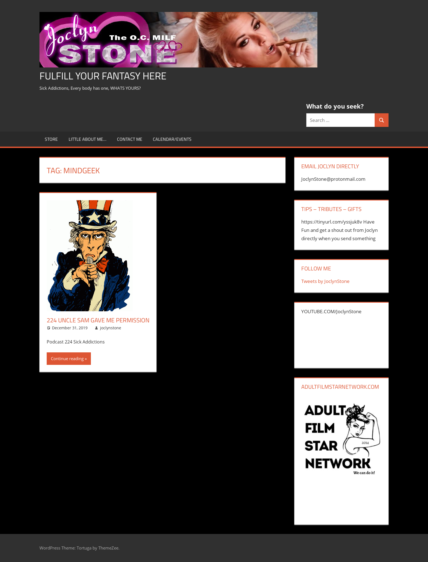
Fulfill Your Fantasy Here (102, 75)
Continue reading (67, 358)
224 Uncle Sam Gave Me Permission (98, 320)
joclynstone (110, 327)
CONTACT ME (129, 139)
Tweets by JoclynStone (325, 281)
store (51, 139)
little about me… (87, 139)
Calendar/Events (172, 139)
